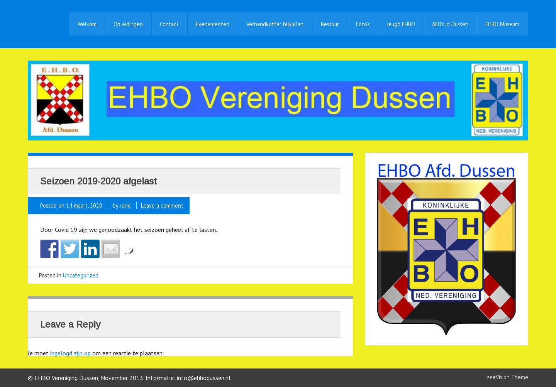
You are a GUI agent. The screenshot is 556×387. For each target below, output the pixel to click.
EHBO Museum (502, 24)
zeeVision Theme (507, 377)
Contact (169, 24)
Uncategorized (80, 275)
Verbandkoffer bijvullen (274, 24)
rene (125, 205)
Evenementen (212, 24)
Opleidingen (128, 24)
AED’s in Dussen (450, 24)
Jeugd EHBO (401, 24)
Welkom (87, 24)
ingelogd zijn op (70, 353)
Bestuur (330, 24)
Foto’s (363, 24)
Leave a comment (162, 205)
